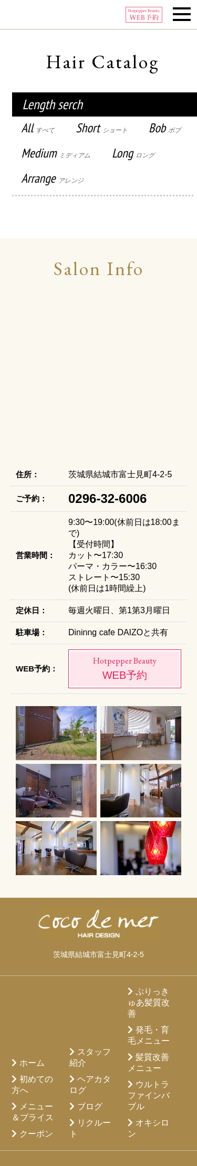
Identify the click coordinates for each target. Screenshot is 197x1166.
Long (133, 153)
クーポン (36, 1133)
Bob (165, 128)
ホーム (32, 1062)
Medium (56, 153)
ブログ (89, 1106)
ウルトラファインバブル (149, 1095)
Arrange (53, 178)
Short (102, 128)
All (38, 128)
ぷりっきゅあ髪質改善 (149, 1002)
